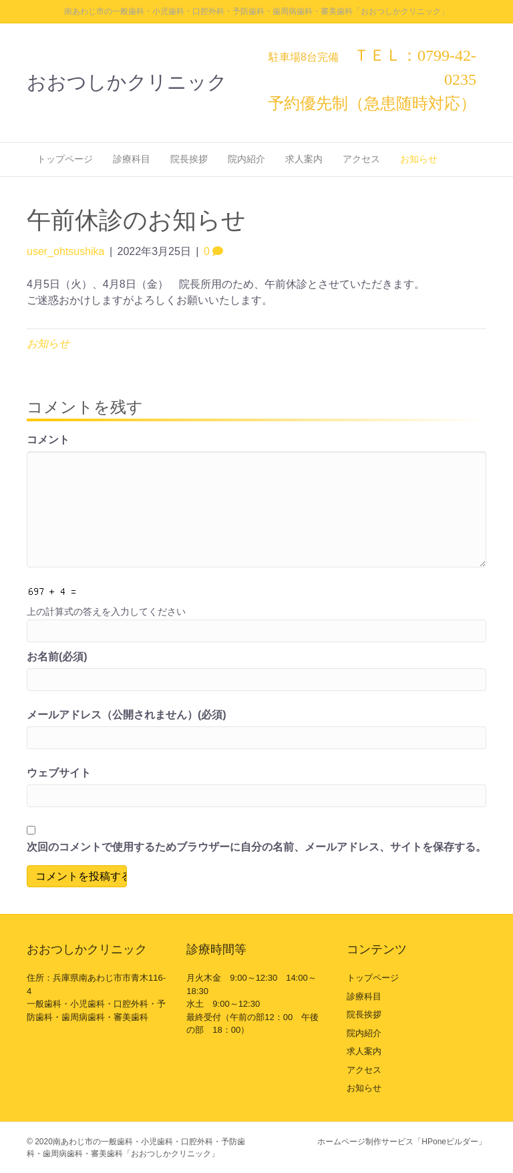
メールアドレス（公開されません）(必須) (126, 714)
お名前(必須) (57, 656)
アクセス (361, 159)
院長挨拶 (189, 159)
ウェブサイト (59, 772)
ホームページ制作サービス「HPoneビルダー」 (401, 1141)
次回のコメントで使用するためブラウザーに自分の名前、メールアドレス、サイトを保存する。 (256, 847)
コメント (48, 439)
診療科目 (131, 159)
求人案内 (304, 159)
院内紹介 (246, 159)
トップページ (65, 159)
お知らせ (419, 159)
